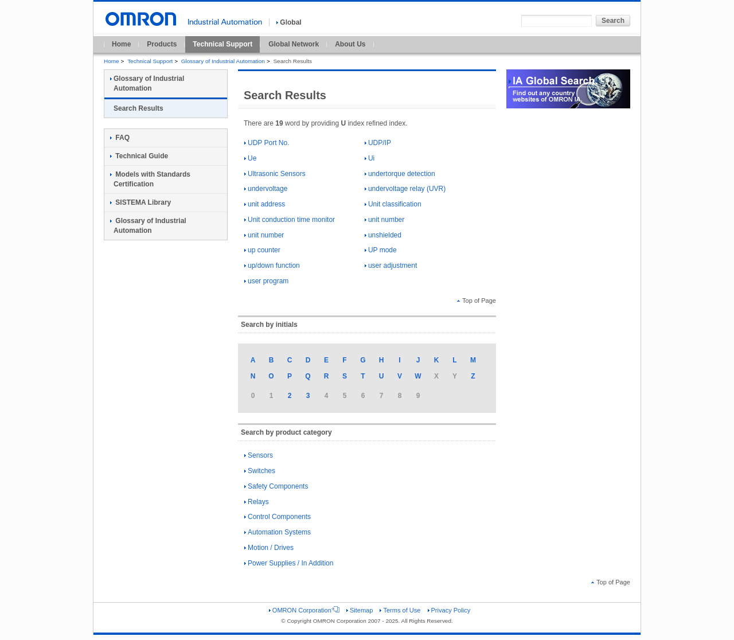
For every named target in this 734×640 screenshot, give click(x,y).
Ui (369, 158)
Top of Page (476, 300)
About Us (350, 44)
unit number (384, 220)
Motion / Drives (269, 548)
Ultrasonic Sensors (275, 174)
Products (162, 44)
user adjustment (391, 266)
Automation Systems (277, 532)
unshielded (383, 235)
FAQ (120, 138)
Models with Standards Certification (150, 179)
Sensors (258, 455)
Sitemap (359, 610)
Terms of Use (400, 610)
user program (266, 281)
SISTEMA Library (140, 202)
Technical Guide (139, 156)
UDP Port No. (266, 143)
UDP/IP (378, 143)
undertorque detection (400, 174)
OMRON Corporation (304, 610)
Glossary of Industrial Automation (223, 61)
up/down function (272, 266)
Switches (259, 471)
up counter (262, 250)
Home (121, 44)
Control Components (277, 517)
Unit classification (393, 204)
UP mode (381, 250)
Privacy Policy (449, 610)
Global (288, 22)
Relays (256, 502)
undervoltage (265, 189)
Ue (250, 158)
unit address (264, 204)
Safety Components (276, 486)
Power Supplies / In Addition (288, 563)
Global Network (293, 44)
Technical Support (222, 44)
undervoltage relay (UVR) (405, 189)
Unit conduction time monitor (289, 220)
